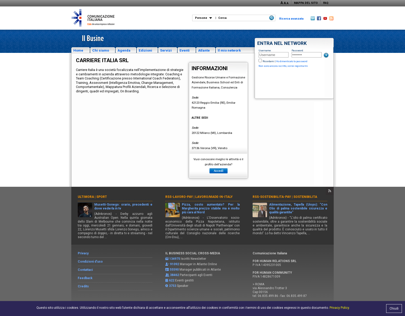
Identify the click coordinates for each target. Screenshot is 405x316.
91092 (174, 264)
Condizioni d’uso (90, 261)
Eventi (185, 50)
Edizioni (145, 50)
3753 (172, 286)
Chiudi (394, 308)
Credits (83, 286)
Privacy (83, 253)
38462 (174, 275)
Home (78, 50)
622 (171, 280)
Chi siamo (100, 50)
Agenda (124, 50)
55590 (174, 269)
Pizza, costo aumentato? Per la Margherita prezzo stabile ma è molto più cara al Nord (211, 208)
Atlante (204, 50)
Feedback (85, 278)
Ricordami (268, 61)
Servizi (166, 50)
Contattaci (85, 270)
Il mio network (229, 50)
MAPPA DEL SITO (306, 3)
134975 (174, 259)
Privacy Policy (339, 308)
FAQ (325, 3)
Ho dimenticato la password (291, 61)
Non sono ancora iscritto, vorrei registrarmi (283, 65)
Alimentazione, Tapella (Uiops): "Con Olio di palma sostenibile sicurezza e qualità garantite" (298, 208)
